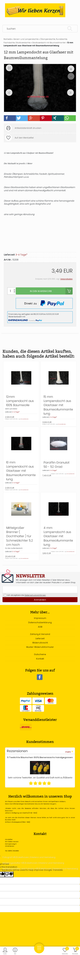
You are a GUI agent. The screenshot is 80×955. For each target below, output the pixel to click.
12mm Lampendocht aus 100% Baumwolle (20, 401)
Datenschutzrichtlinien (35, 595)
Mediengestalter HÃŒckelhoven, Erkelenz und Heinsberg (33, 862)
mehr (69, 751)
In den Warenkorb (51, 291)
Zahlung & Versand (40, 634)
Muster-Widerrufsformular (40, 647)
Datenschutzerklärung (40, 622)
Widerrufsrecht (40, 642)
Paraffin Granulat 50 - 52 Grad (56, 464)
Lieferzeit (40, 638)
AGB (40, 626)
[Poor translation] (9, 874)
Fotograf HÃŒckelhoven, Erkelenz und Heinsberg (29, 857)
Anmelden (40, 599)
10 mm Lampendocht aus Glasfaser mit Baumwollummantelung (21, 470)
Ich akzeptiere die (25, 595)
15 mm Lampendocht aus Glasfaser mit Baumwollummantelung (58, 405)
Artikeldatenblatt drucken (28, 128)
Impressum (40, 618)
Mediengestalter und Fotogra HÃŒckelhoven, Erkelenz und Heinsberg (40, 868)
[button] (10, 118)
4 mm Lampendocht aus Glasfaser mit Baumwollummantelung (58, 536)
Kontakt (40, 658)
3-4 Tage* (21, 254)
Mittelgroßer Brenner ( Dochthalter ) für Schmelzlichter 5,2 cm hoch (19, 536)
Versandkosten (66, 279)
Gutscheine (40, 654)
